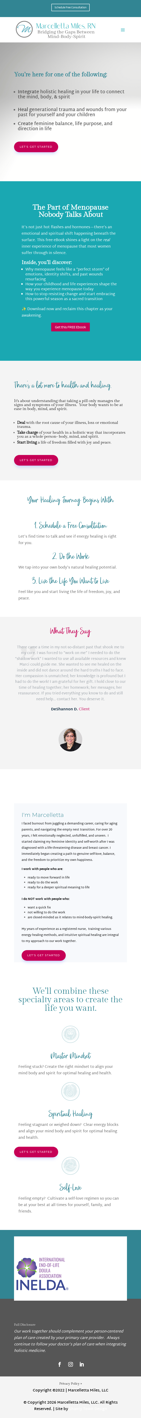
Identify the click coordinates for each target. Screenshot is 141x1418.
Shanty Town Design (88, 1409)
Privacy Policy (70, 1384)
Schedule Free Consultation (70, 7)
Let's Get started (43, 955)
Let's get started (36, 146)
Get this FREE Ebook (70, 327)
